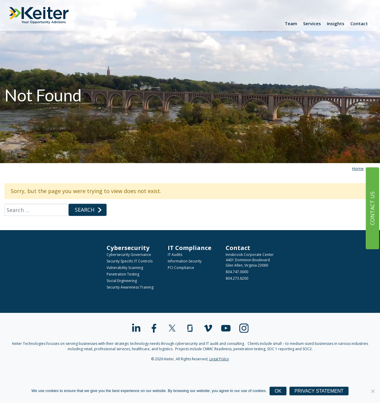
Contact (359, 23)
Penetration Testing (123, 274)
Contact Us (372, 208)
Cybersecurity (128, 247)
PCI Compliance (181, 267)
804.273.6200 (237, 278)
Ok (278, 391)
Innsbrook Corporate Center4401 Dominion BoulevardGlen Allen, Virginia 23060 (250, 260)
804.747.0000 (237, 271)
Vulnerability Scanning (125, 267)
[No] (373, 391)
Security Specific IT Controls (130, 261)
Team (291, 23)
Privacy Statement (318, 391)
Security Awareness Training (130, 287)
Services (312, 23)
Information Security (185, 261)
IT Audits (175, 254)
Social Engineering (122, 280)
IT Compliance (189, 247)
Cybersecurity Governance (129, 254)
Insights (335, 23)
